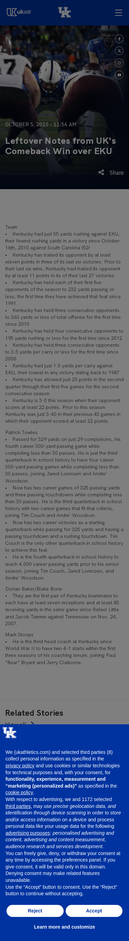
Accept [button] (94, 910)
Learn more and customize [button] (64, 927)
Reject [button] (35, 910)
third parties (18, 806)
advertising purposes (28, 833)
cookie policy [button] (19, 792)
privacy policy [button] (20, 765)
